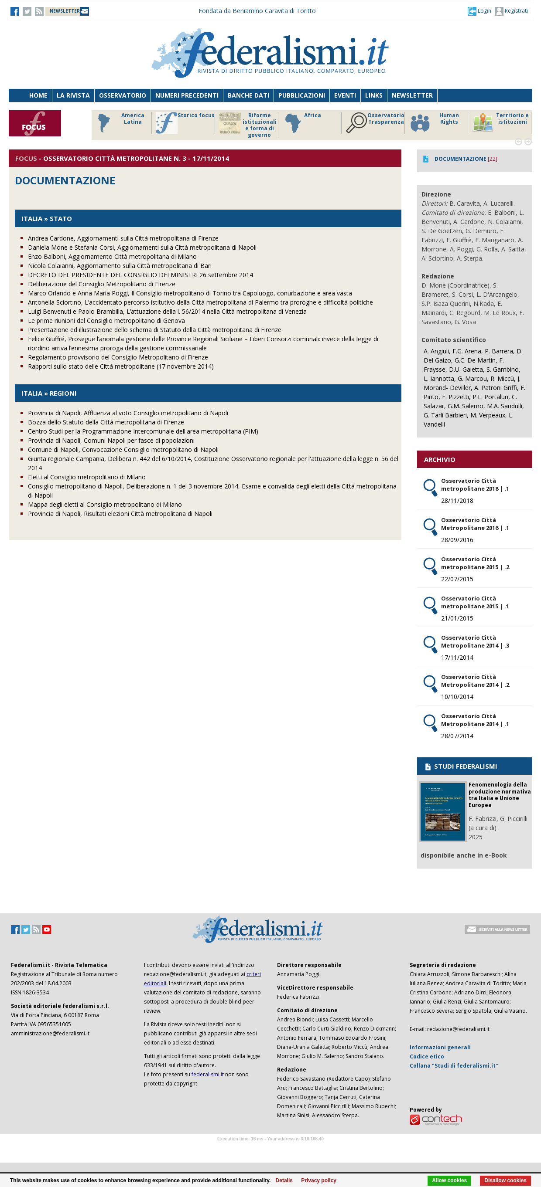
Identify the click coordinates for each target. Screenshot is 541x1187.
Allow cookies (449, 1180)
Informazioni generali (440, 1047)
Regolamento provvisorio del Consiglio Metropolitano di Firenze (118, 357)
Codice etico (427, 1056)
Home (38, 95)
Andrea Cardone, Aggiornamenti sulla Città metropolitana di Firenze (123, 238)
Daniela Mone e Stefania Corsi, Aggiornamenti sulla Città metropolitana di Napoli (142, 247)
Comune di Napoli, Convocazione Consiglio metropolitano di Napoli (123, 449)
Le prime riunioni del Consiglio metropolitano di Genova (106, 320)
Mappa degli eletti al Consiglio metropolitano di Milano (105, 504)
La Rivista (73, 95)
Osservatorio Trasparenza (375, 123)
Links (374, 95)
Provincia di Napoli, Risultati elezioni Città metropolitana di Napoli (120, 513)
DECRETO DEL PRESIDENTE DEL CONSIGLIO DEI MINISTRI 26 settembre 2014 (140, 275)
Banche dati (248, 95)
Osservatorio (122, 95)
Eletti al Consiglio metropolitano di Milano (87, 477)
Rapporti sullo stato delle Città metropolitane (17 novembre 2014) (121, 366)
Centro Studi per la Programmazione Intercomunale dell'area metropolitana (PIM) (143, 431)
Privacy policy (318, 1180)
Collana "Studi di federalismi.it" (454, 1065)
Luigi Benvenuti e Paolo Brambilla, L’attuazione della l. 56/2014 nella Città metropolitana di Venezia (167, 311)
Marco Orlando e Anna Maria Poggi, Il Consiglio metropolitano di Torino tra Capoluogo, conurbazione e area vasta (190, 293)
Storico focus (185, 123)
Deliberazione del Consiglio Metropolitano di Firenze (101, 284)
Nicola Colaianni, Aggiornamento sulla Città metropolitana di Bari (120, 265)
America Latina (118, 123)
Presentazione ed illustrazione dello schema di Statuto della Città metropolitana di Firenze (154, 330)
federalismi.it (208, 1074)
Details (284, 1180)
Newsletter (412, 95)
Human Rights (434, 123)
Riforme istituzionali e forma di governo (248, 125)
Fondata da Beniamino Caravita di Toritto (257, 11)
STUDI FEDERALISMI (460, 766)
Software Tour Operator (270, 1148)
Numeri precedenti (187, 95)
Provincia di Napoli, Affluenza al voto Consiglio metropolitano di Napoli (128, 413)
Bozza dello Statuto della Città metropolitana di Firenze (106, 422)
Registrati (511, 11)
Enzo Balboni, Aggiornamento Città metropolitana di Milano (112, 256)
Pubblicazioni (301, 95)
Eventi (345, 95)
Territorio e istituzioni (500, 123)
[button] (479, 11)
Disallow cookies (505, 1180)
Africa (301, 123)
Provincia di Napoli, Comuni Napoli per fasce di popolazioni (111, 440)
